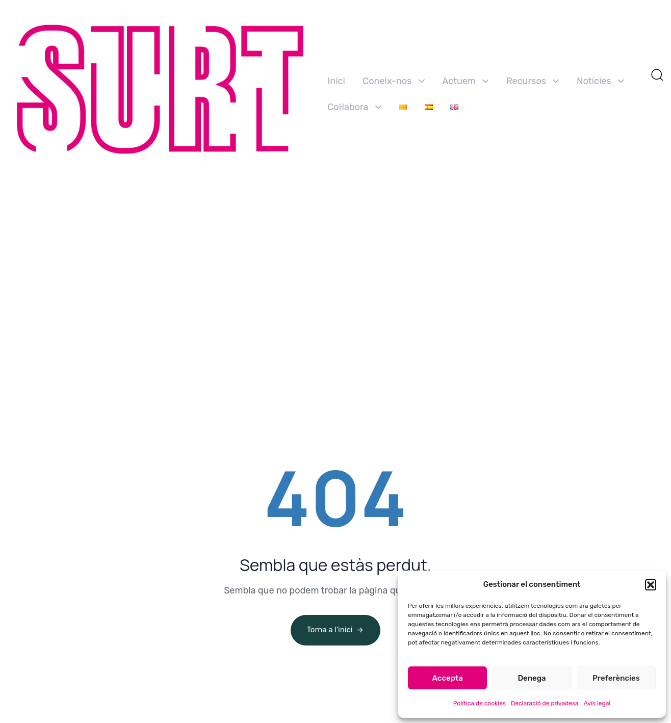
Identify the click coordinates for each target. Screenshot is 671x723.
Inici (336, 81)
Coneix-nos (393, 81)
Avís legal (597, 703)
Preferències (616, 678)
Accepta (447, 678)
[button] (651, 585)
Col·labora (354, 107)
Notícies (600, 81)
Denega (532, 678)
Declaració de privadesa (545, 703)
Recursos (532, 81)
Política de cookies (479, 703)
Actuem (465, 81)
